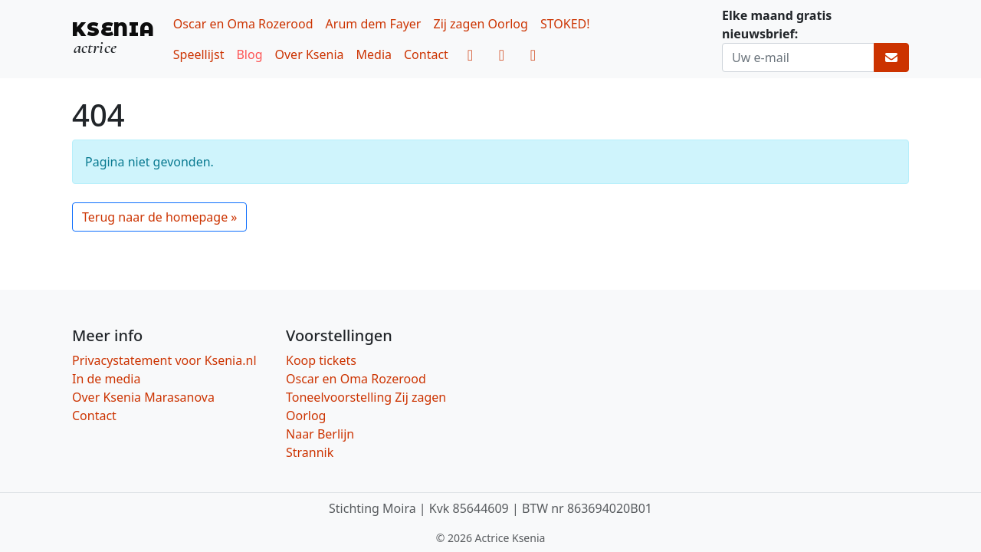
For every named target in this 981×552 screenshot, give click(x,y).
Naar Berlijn (320, 434)
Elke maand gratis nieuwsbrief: (777, 24)
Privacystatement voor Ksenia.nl (164, 360)
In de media (106, 378)
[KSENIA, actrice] (113, 39)
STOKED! (565, 23)
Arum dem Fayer (374, 23)
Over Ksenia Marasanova (143, 397)
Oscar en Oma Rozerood (243, 23)
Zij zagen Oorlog (480, 23)
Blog (249, 54)
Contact (426, 54)
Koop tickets (321, 360)
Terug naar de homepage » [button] (159, 217)
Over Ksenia (309, 54)
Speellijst (199, 54)
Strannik (309, 452)
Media (374, 54)
